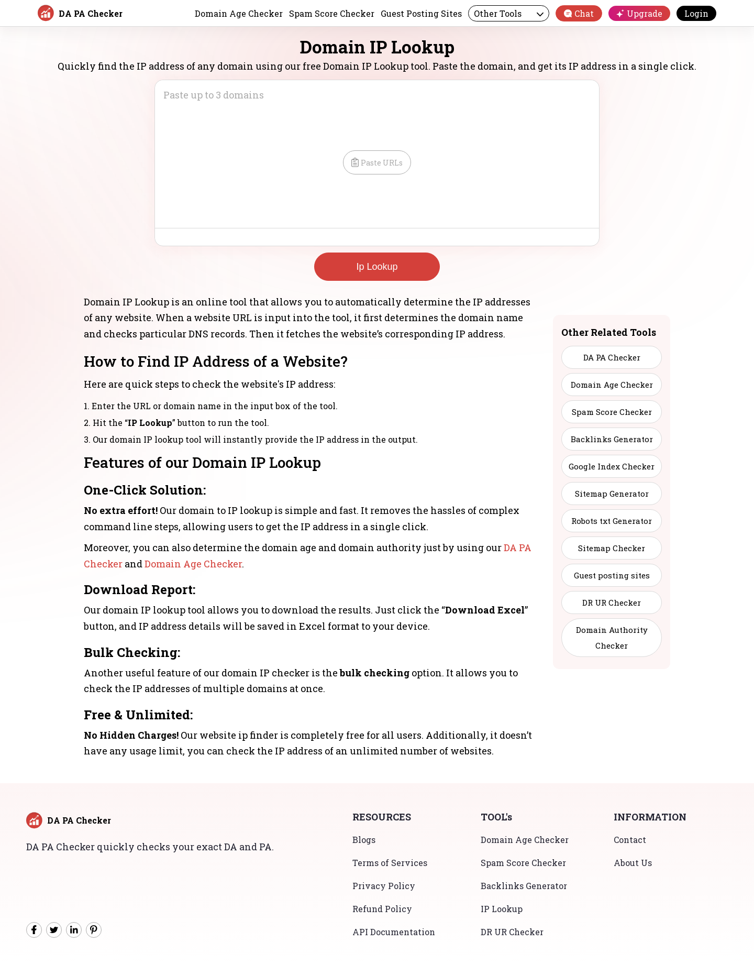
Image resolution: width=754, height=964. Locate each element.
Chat (579, 13)
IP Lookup (502, 908)
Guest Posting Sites (421, 13)
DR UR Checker (512, 931)
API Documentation (393, 931)
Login (696, 13)
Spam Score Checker (331, 13)
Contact (630, 839)
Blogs (363, 839)
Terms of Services (389, 862)
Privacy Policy (383, 885)
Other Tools (509, 13)
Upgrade (639, 13)
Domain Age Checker (239, 13)
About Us (633, 862)
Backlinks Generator (524, 885)
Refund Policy (382, 908)
